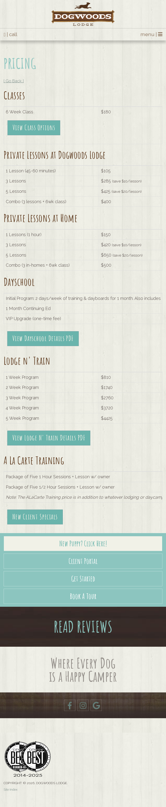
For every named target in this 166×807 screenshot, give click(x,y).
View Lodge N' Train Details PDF (49, 437)
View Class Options (34, 127)
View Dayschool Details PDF (43, 338)
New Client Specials (35, 516)
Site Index (10, 789)
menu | (151, 34)
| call (10, 34)
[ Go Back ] (14, 80)
